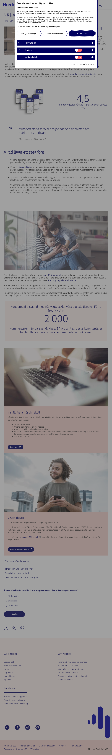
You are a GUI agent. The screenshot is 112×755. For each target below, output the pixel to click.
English (25, 8)
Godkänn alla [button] (82, 33)
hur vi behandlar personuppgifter (47, 27)
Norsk (31, 8)
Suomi (35, 8)
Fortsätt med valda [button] (55, 33)
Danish (19, 8)
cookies (28, 27)
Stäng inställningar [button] (28, 33)
